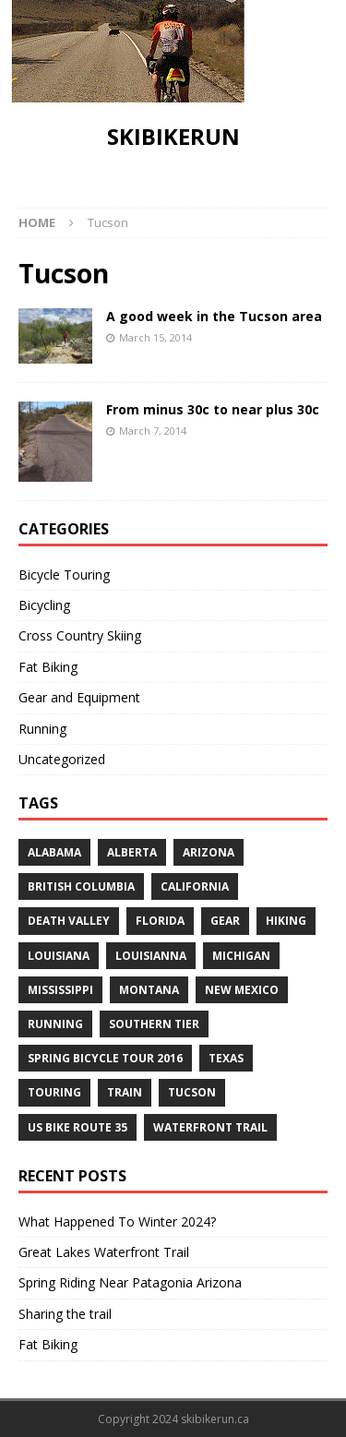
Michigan (241, 956)
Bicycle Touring (64, 574)
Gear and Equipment (79, 697)
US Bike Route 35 (77, 1127)
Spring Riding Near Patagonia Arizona (130, 1282)
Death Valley (69, 920)
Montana (149, 990)
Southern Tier (154, 1024)
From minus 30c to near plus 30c (212, 409)
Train (124, 1092)
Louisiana (58, 956)
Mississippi (60, 990)
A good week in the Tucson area (214, 316)
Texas (226, 1058)
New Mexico (242, 990)
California (195, 886)
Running (42, 728)
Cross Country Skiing (79, 635)
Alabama (54, 852)
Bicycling (44, 605)
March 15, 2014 (155, 337)
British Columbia (81, 886)
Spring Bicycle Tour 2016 (105, 1058)
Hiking (286, 920)
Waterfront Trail (210, 1127)
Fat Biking (48, 667)
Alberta (132, 852)
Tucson (192, 1092)
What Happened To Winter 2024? (117, 1221)
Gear (225, 920)
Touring (54, 1092)
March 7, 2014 (152, 430)
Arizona (208, 852)
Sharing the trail (65, 1314)
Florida (160, 920)
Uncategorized (61, 759)
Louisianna (150, 956)
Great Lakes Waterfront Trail (103, 1252)
